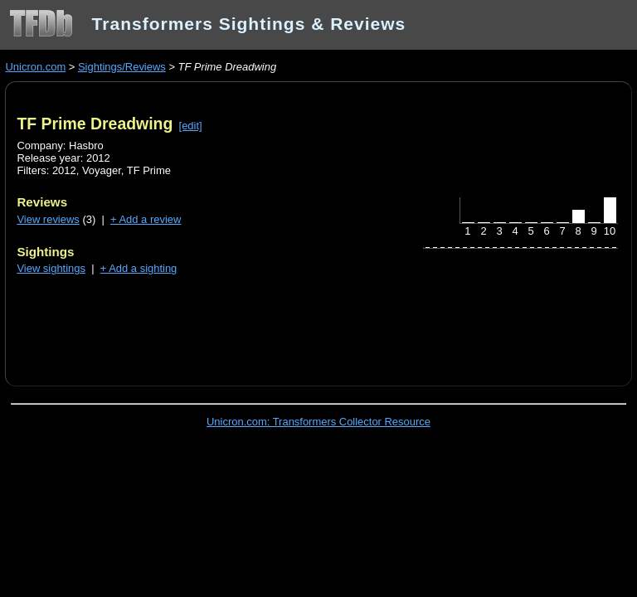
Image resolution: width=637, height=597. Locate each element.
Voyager (101, 170)
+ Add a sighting (138, 268)
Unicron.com (35, 67)
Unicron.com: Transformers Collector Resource (318, 421)
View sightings (51, 268)
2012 (64, 170)
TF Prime (149, 170)
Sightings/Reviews (122, 67)
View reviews (48, 219)
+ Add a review (145, 219)
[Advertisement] (211, 321)
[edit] (190, 125)
